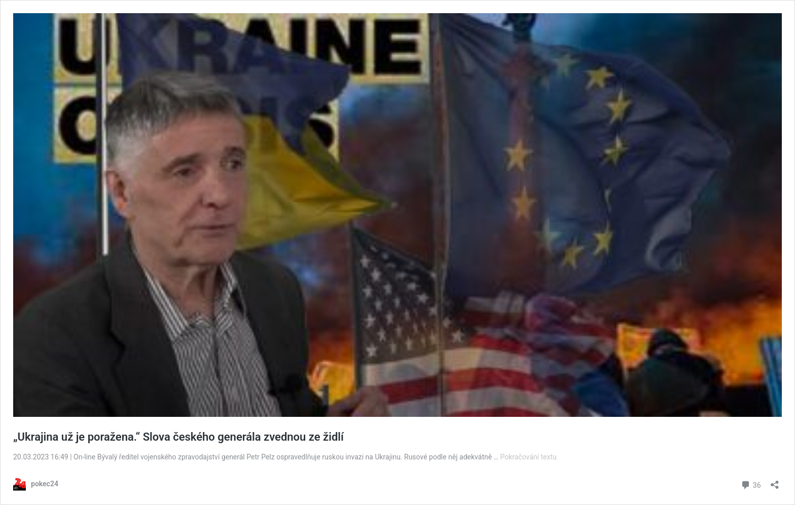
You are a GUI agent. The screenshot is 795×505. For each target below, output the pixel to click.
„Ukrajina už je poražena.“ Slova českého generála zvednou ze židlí (178, 437)
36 (751, 484)
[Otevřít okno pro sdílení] (775, 481)
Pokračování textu (528, 457)
